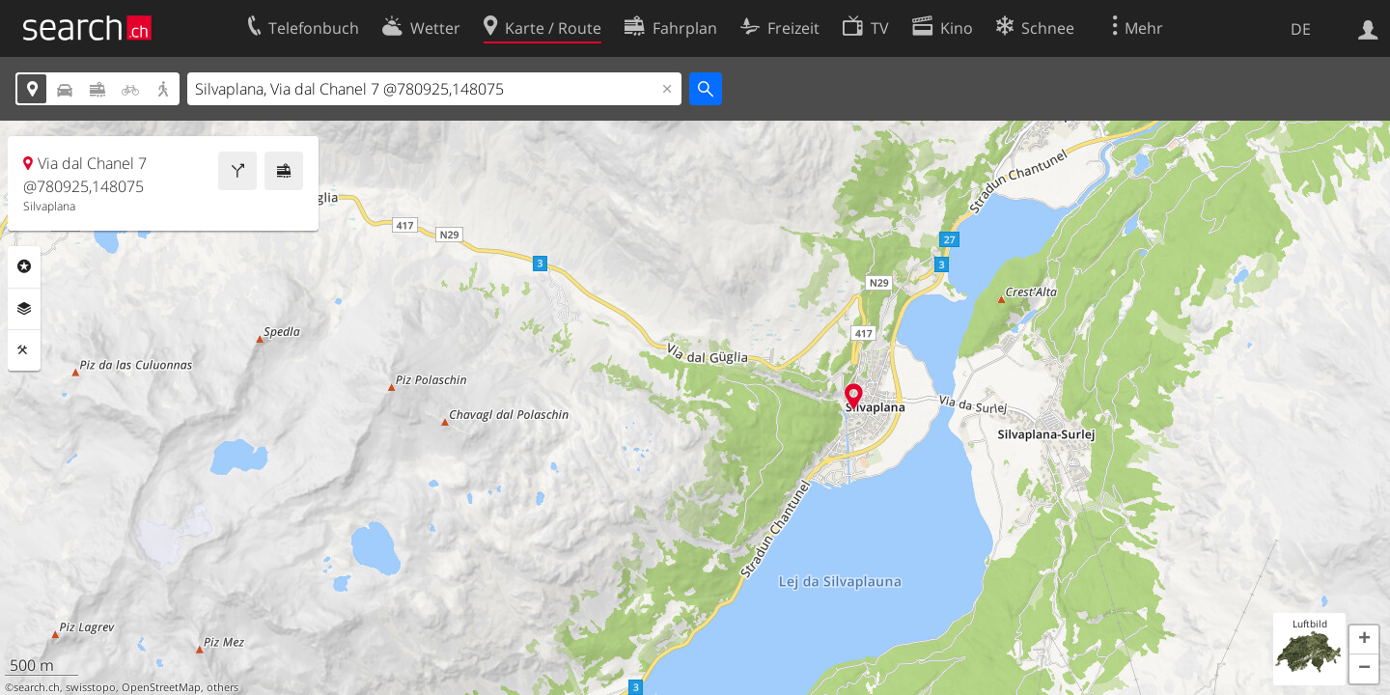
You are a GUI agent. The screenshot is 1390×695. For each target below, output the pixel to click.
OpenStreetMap (161, 687)
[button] (1363, 640)
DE (1301, 29)
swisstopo (91, 687)
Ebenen (24, 309)
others (222, 687)
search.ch (37, 687)
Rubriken (24, 266)
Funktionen (24, 350)
